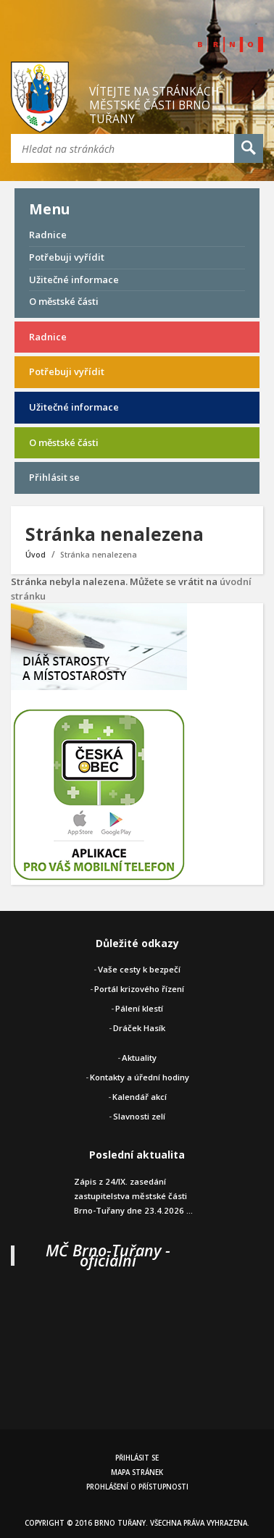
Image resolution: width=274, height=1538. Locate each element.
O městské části (64, 301)
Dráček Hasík (139, 1027)
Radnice (48, 234)
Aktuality (139, 1057)
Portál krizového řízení (139, 988)
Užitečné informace (74, 279)
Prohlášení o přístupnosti (137, 1487)
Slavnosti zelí (139, 1116)
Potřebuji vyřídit (66, 257)
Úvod (35, 555)
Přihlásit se (54, 477)
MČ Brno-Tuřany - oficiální (108, 1255)
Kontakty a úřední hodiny (139, 1077)
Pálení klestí (139, 1008)
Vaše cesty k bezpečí (139, 969)
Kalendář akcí (139, 1096)
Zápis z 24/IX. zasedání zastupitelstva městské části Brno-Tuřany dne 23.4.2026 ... (133, 1196)
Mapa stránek (137, 1472)
